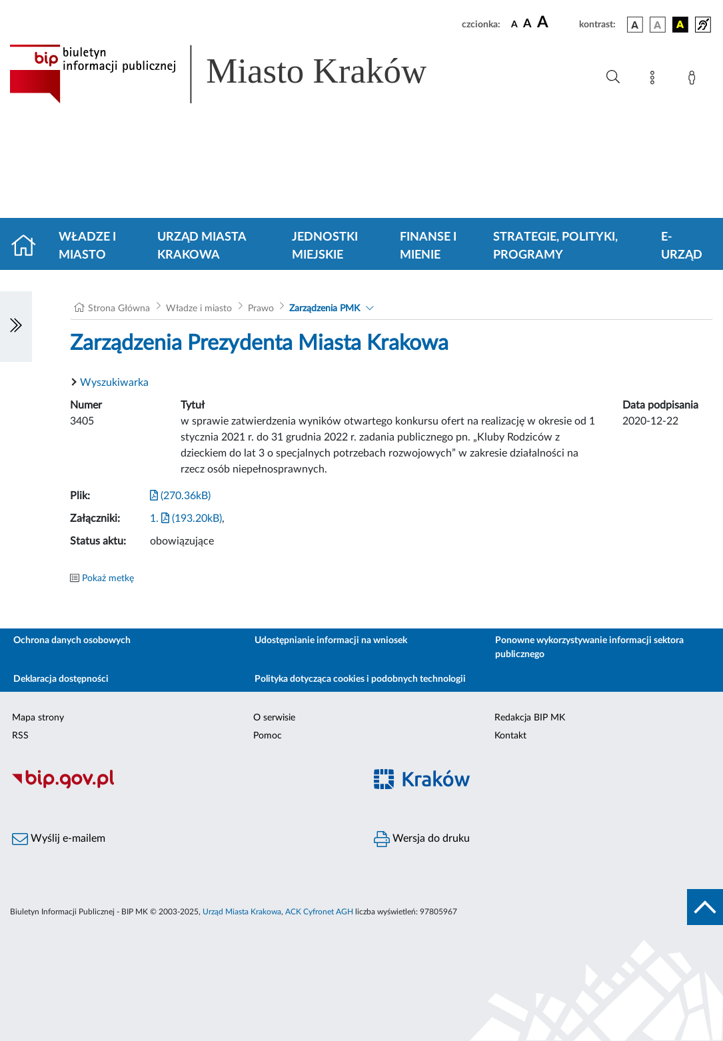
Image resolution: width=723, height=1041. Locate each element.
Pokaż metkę (108, 578)
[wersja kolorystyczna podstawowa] (635, 25)
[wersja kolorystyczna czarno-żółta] (680, 25)
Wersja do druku (422, 839)
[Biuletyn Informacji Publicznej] (181, 786)
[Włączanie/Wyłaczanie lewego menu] (16, 326)
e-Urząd (681, 246)
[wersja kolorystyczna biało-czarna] (658, 25)
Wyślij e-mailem (58, 839)
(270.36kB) (180, 496)
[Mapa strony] (655, 80)
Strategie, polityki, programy (555, 246)
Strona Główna (119, 308)
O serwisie (274, 717)
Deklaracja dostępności (61, 679)
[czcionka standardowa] (514, 24)
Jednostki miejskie (325, 246)
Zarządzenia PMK (324, 308)
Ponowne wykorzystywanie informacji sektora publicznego (589, 647)
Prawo (261, 308)
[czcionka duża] (556, 23)
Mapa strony (38, 717)
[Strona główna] (29, 247)
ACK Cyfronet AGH (319, 912)
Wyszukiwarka (114, 382)
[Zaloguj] (694, 80)
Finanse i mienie (428, 246)
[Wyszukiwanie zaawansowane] (613, 77)
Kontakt (510, 735)
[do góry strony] (705, 907)
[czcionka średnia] (527, 24)
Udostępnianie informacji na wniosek (331, 640)
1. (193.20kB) (186, 518)
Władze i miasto (87, 246)
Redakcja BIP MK (529, 717)
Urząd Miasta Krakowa (201, 246)
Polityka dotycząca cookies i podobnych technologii (360, 679)
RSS (20, 735)
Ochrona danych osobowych (72, 640)
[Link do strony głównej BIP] (237, 74)
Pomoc (267, 735)
